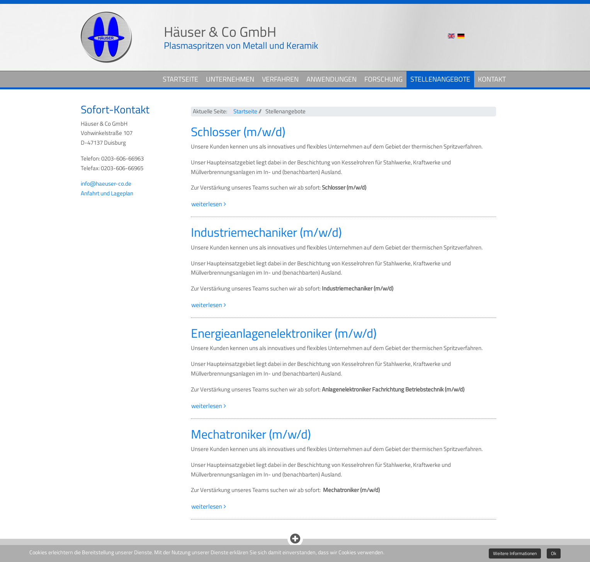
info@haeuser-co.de (106, 183)
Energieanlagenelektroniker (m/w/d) (283, 333)
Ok (553, 553)
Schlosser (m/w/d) (238, 131)
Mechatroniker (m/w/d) (251, 434)
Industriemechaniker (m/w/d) (266, 232)
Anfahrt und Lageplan (107, 193)
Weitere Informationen (515, 553)
